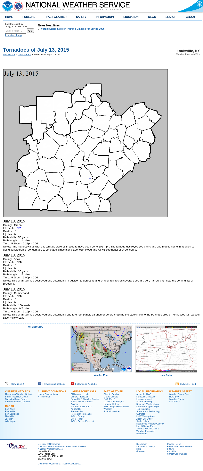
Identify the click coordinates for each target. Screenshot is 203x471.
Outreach (140, 414)
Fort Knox (10, 409)
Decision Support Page (147, 406)
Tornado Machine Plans (147, 428)
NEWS (152, 16)
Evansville (10, 411)
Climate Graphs (111, 394)
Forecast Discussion (146, 396)
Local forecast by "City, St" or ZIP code (16, 25)
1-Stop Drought (78, 416)
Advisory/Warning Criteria (17, 401)
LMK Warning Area (145, 416)
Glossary (140, 451)
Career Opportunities (177, 454)
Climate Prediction (79, 396)
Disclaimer (141, 444)
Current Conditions (52, 391)
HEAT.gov (174, 396)
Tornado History (111, 404)
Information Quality (145, 446)
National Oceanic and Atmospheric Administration (62, 446)
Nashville (9, 416)
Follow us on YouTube (84, 384)
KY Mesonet (44, 396)
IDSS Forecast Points (81, 406)
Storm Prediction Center (17, 396)
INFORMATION (105, 16)
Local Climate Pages (114, 401)
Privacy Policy (174, 444)
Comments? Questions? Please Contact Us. (59, 463)
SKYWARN (174, 401)
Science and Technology (148, 411)
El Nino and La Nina (80, 394)
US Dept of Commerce (49, 444)
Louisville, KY (24, 54)
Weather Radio (176, 399)
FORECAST (30, 16)
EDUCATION (130, 16)
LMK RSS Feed (186, 384)
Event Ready (77, 419)
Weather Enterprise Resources (145, 432)
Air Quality (76, 409)
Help (138, 449)
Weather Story (35, 327)
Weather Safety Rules (179, 394)
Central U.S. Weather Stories (85, 399)
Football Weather (112, 411)
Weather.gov (9, 54)
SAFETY (81, 16)
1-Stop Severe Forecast (82, 421)
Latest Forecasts (83, 391)
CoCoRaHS (109, 399)
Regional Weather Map (147, 404)
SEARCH (170, 16)
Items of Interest (144, 399)
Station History (143, 421)
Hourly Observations (48, 394)
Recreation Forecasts (81, 414)
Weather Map (101, 374)
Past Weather (113, 391)
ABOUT (190, 16)
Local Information (149, 391)
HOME (9, 16)
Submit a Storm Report (16, 399)
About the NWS (143, 394)
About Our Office (144, 419)
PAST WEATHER (56, 16)
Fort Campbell (12, 414)
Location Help (13, 35)
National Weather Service (50, 449)
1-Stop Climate (111, 396)
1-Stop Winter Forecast (82, 401)
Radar (9, 406)
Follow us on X (14, 384)
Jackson (9, 419)
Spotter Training (144, 401)
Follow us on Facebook (51, 384)
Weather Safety (180, 391)
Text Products (143, 409)
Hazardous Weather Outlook (19, 394)
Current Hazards (17, 391)
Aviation (75, 404)
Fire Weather (77, 411)
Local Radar (166, 374)
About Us (171, 451)
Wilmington (10, 421)
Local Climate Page (145, 426)
